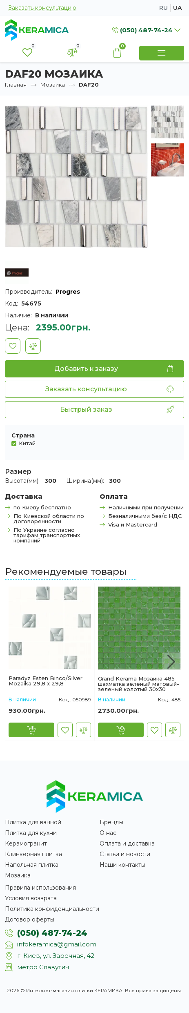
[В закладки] (12, 346)
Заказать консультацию (42, 8)
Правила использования (40, 887)
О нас (108, 833)
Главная (16, 84)
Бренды (111, 822)
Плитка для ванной (33, 822)
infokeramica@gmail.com (56, 944)
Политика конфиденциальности (52, 909)
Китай (27, 443)
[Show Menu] (161, 53)
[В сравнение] (33, 346)
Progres (68, 291)
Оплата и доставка (127, 843)
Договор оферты (29, 919)
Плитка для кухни (31, 833)
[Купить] (31, 730)
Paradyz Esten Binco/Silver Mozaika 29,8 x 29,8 (45, 681)
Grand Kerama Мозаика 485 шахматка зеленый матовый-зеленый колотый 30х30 (138, 684)
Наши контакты (122, 864)
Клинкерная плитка (33, 854)
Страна (23, 435)
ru (163, 7)
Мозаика (52, 84)
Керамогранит (26, 843)
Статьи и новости (125, 854)
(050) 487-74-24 (52, 933)
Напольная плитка (31, 864)
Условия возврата (31, 898)
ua (177, 7)
